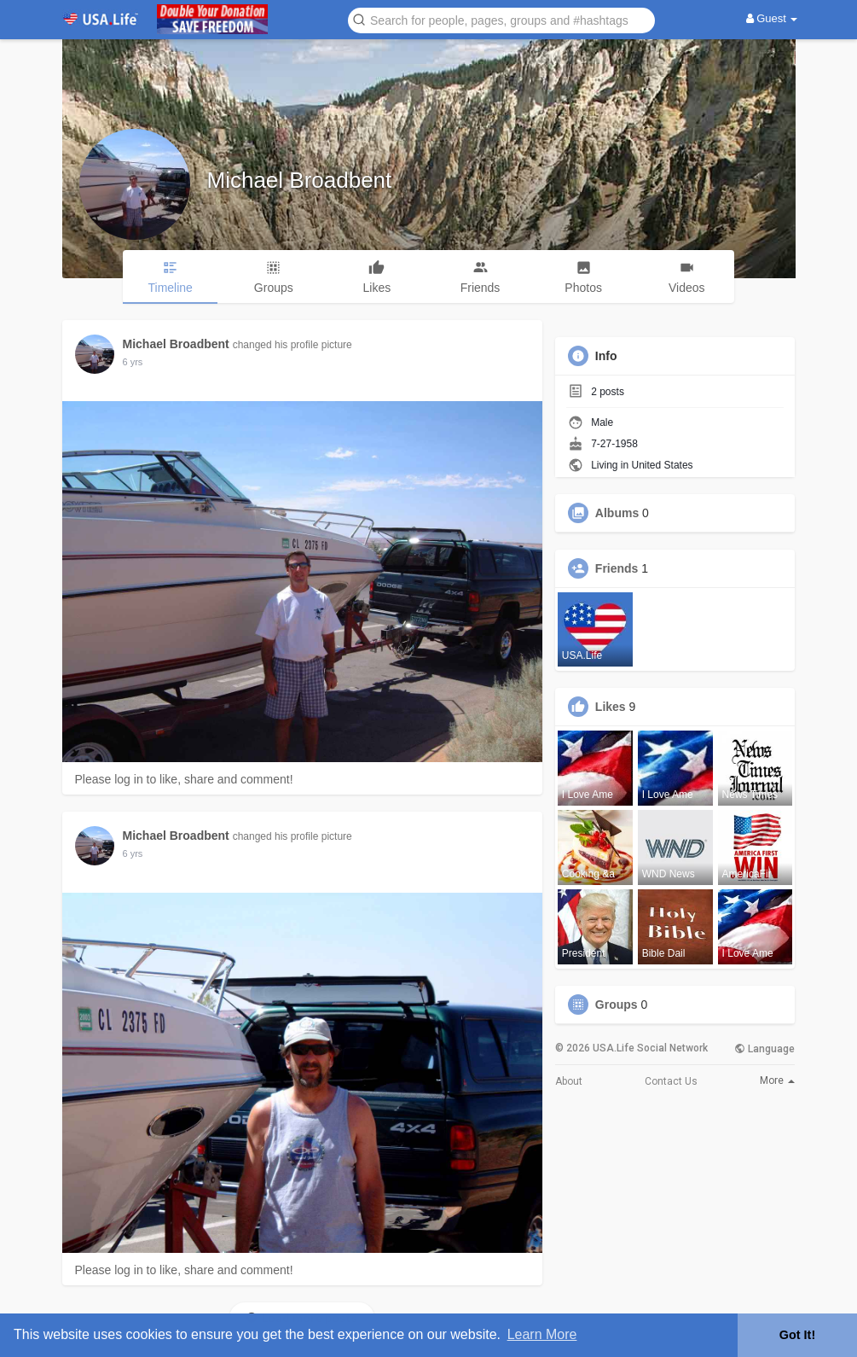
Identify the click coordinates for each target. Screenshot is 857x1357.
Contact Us (671, 1081)
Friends (617, 568)
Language (764, 1049)
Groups (616, 1004)
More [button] (777, 1080)
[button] (501, 19)
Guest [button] (772, 18)
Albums (617, 513)
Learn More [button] (542, 1334)
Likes (610, 706)
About (568, 1081)
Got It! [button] (797, 1335)
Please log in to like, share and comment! (184, 779)
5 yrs (133, 362)
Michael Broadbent (299, 180)
